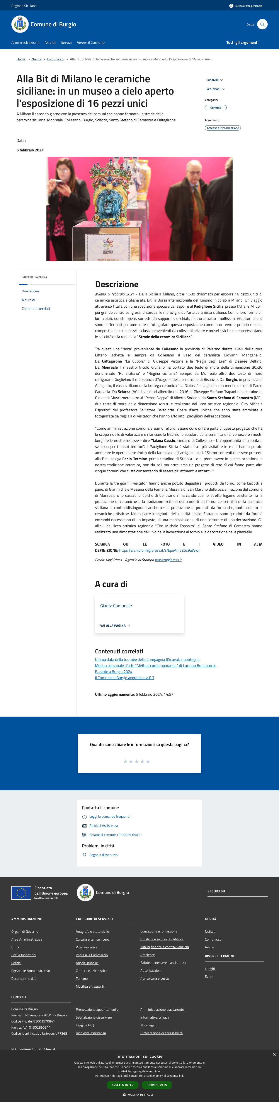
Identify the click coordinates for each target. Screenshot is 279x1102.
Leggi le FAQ (85, 1025)
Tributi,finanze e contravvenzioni (164, 946)
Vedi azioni (216, 89)
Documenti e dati (24, 978)
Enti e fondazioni (23, 955)
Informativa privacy (154, 1017)
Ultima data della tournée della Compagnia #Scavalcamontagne (147, 659)
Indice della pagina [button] (34, 277)
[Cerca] (262, 24)
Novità (36, 59)
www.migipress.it (168, 560)
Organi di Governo (24, 931)
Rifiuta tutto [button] (157, 1085)
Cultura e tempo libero (92, 939)
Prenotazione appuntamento (97, 1009)
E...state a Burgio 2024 (113, 672)
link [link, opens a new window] (181, 1076)
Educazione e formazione (158, 931)
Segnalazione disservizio (94, 1017)
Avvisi (209, 947)
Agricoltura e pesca (154, 978)
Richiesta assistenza (91, 1033)
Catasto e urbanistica (91, 970)
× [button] (274, 1054)
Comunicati (55, 59)
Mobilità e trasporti (90, 986)
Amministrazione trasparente (162, 1009)
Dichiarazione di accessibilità (161, 1033)
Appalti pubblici (87, 962)
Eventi (209, 976)
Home (21, 59)
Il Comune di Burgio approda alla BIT (124, 678)
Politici (16, 962)
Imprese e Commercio (92, 955)
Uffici (15, 947)
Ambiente (147, 954)
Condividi (215, 80)
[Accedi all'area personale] (246, 6)
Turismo (82, 978)
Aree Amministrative (26, 939)
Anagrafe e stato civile (92, 931)
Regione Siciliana (24, 5)
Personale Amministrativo (30, 970)
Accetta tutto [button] (123, 1085)
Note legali (148, 1025)
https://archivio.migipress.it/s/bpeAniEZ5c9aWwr (159, 550)
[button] (139, 1094)
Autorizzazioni (151, 970)
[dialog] (139, 1076)
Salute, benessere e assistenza (163, 962)
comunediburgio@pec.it (37, 1049)
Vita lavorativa (86, 947)
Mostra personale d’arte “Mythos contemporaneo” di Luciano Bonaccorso (155, 665)
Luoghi (210, 968)
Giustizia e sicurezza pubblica (162, 939)
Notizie (210, 931)
